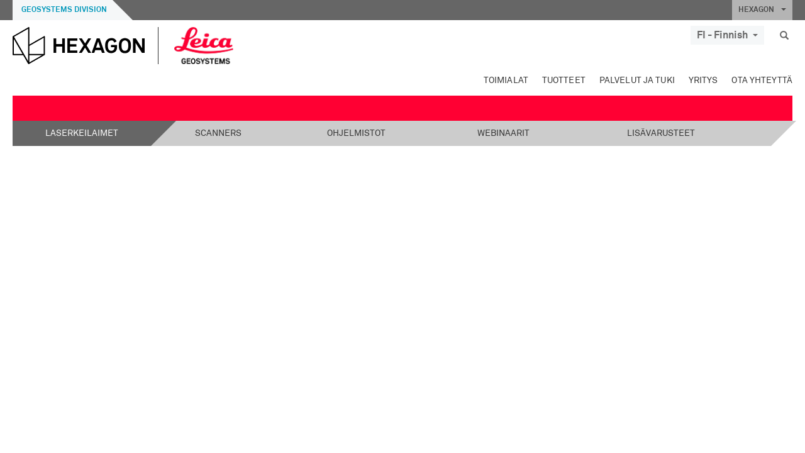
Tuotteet (564, 80)
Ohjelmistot (356, 133)
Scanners (218, 133)
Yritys (703, 80)
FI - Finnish (727, 35)
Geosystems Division (64, 10)
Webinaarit (503, 133)
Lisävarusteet (661, 133)
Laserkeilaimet (81, 133)
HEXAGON (762, 10)
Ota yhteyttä (761, 80)
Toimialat (506, 80)
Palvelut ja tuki (637, 80)
